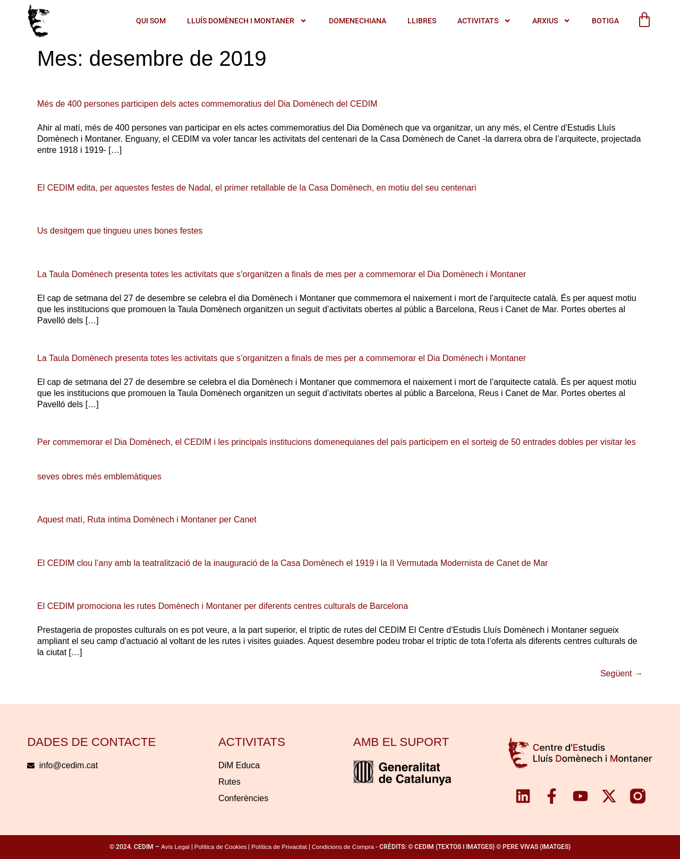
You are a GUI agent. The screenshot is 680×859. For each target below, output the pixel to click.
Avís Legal (175, 847)
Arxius (551, 21)
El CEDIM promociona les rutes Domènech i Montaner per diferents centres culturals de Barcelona (222, 606)
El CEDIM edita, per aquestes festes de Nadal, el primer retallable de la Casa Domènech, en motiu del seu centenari (256, 187)
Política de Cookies (220, 847)
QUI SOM (151, 20)
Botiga (604, 20)
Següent (621, 673)
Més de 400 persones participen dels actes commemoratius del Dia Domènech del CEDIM (207, 103)
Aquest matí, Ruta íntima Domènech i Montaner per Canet (147, 519)
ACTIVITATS (484, 21)
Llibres (421, 20)
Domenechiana (357, 20)
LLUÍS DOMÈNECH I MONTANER (247, 21)
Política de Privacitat (279, 847)
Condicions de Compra (343, 847)
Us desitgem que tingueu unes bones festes (119, 230)
